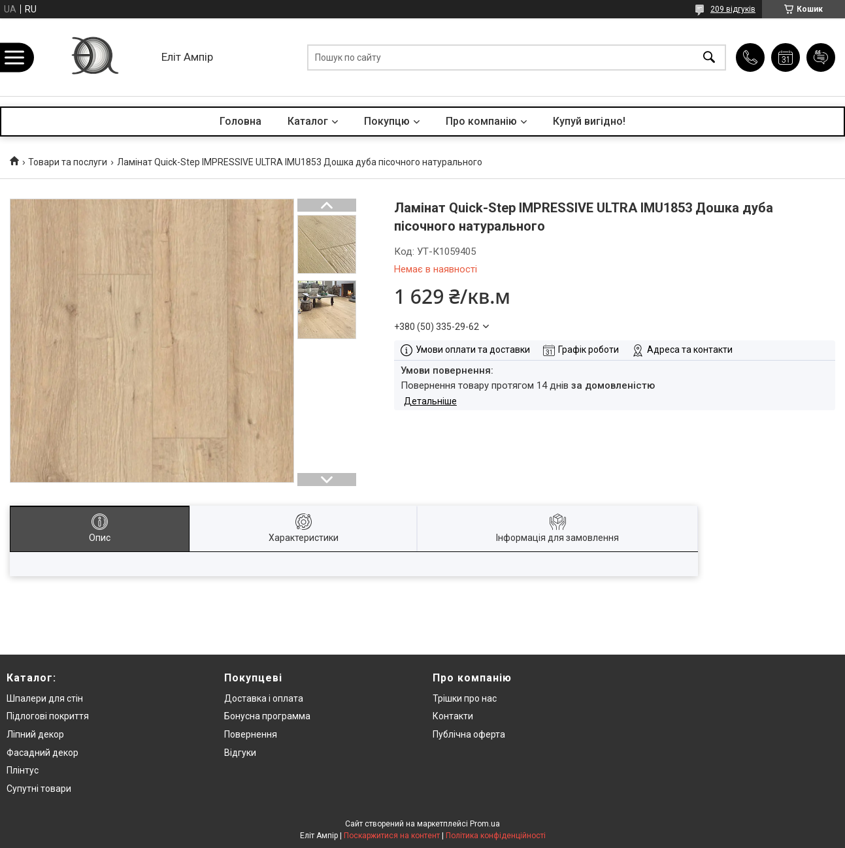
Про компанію (481, 121)
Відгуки (240, 752)
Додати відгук (820, 57)
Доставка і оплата (263, 698)
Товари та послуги (67, 162)
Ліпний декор (35, 734)
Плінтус (23, 770)
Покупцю (387, 121)
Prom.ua (485, 823)
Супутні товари (39, 788)
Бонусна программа (267, 716)
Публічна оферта (469, 734)
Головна (240, 121)
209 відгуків (732, 9)
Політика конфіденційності (496, 835)
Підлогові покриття (48, 716)
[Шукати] (709, 57)
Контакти (453, 716)
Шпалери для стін (45, 698)
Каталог (308, 121)
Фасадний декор (42, 752)
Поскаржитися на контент (392, 835)
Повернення (250, 734)
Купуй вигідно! (589, 121)
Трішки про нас (465, 698)
